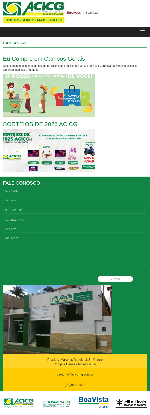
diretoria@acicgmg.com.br (75, 374)
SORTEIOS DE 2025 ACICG (40, 124)
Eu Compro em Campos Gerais (44, 58)
